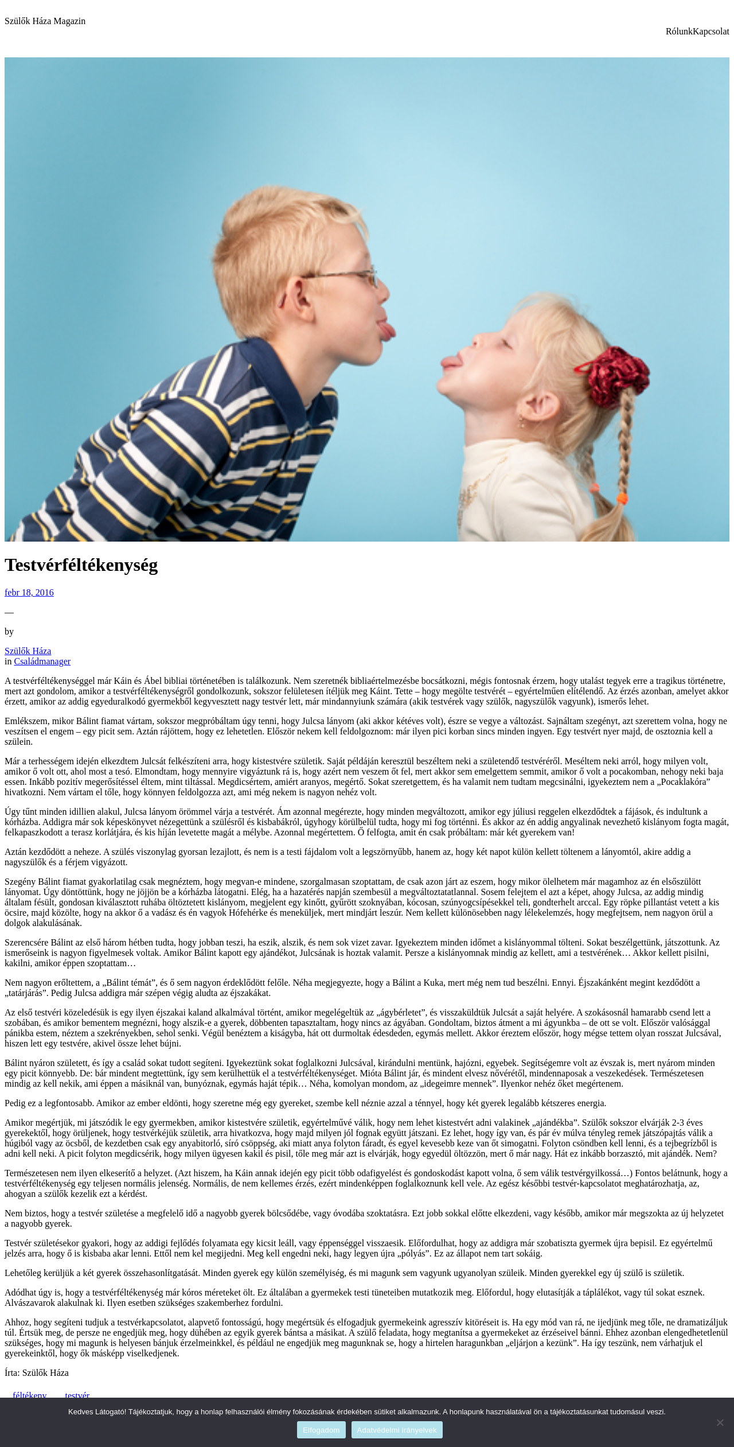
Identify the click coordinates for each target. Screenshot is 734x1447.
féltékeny (30, 1396)
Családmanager (42, 661)
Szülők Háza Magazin (45, 21)
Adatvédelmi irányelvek (397, 1430)
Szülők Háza (28, 651)
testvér (77, 1396)
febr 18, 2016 (29, 592)
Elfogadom (321, 1430)
